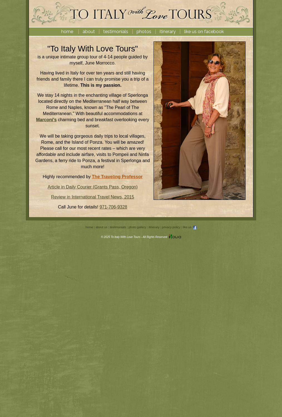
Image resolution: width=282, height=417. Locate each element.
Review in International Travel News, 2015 (92, 197)
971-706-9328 (113, 207)
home (67, 31)
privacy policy (171, 227)
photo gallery (137, 227)
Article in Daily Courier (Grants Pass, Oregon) (93, 187)
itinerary (168, 31)
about (89, 31)
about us (101, 227)
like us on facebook (204, 31)
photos (144, 31)
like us (190, 227)
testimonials (115, 31)
